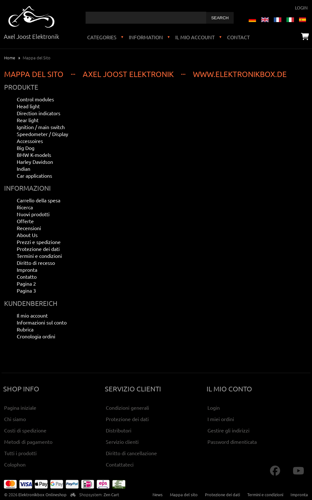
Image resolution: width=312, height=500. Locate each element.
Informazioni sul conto (42, 322)
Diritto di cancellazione (131, 453)
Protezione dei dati (38, 249)
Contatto (27, 276)
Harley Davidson (35, 161)
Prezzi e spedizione (39, 242)
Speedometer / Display (42, 134)
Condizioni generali (127, 407)
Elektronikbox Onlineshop (42, 494)
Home (9, 58)
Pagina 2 (26, 283)
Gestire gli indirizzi (228, 430)
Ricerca (25, 207)
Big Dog (25, 148)
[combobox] (146, 18)
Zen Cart (111, 494)
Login (301, 7)
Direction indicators (38, 113)
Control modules (35, 99)
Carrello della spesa (38, 200)
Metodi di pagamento (28, 441)
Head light (28, 106)
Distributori (118, 430)
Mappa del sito (184, 494)
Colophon (15, 464)
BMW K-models (34, 155)
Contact (238, 37)
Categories (102, 37)
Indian (23, 168)
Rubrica (25, 329)
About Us (27, 235)
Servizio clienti (122, 441)
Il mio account (195, 37)
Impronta (27, 269)
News (158, 494)
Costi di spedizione (25, 430)
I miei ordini (220, 419)
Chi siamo (15, 419)
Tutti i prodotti (20, 453)
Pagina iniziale (20, 407)
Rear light (28, 120)
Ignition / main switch (41, 127)
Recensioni (29, 228)
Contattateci (120, 464)
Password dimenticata (232, 441)
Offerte (25, 221)
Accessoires (30, 141)
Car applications (34, 175)
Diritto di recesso (36, 262)
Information (146, 37)
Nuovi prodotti (33, 214)
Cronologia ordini (36, 336)
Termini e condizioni (39, 256)
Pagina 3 (26, 290)
